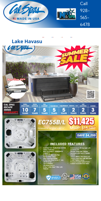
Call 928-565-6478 (85, 14)
